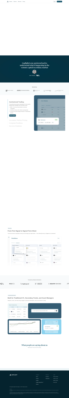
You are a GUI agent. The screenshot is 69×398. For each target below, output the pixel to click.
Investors (47, 376)
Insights (37, 380)
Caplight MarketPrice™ (39, 382)
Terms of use (55, 378)
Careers (37, 378)
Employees (47, 378)
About (37, 376)
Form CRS (55, 382)
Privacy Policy (55, 376)
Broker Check (55, 380)
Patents (37, 384)
